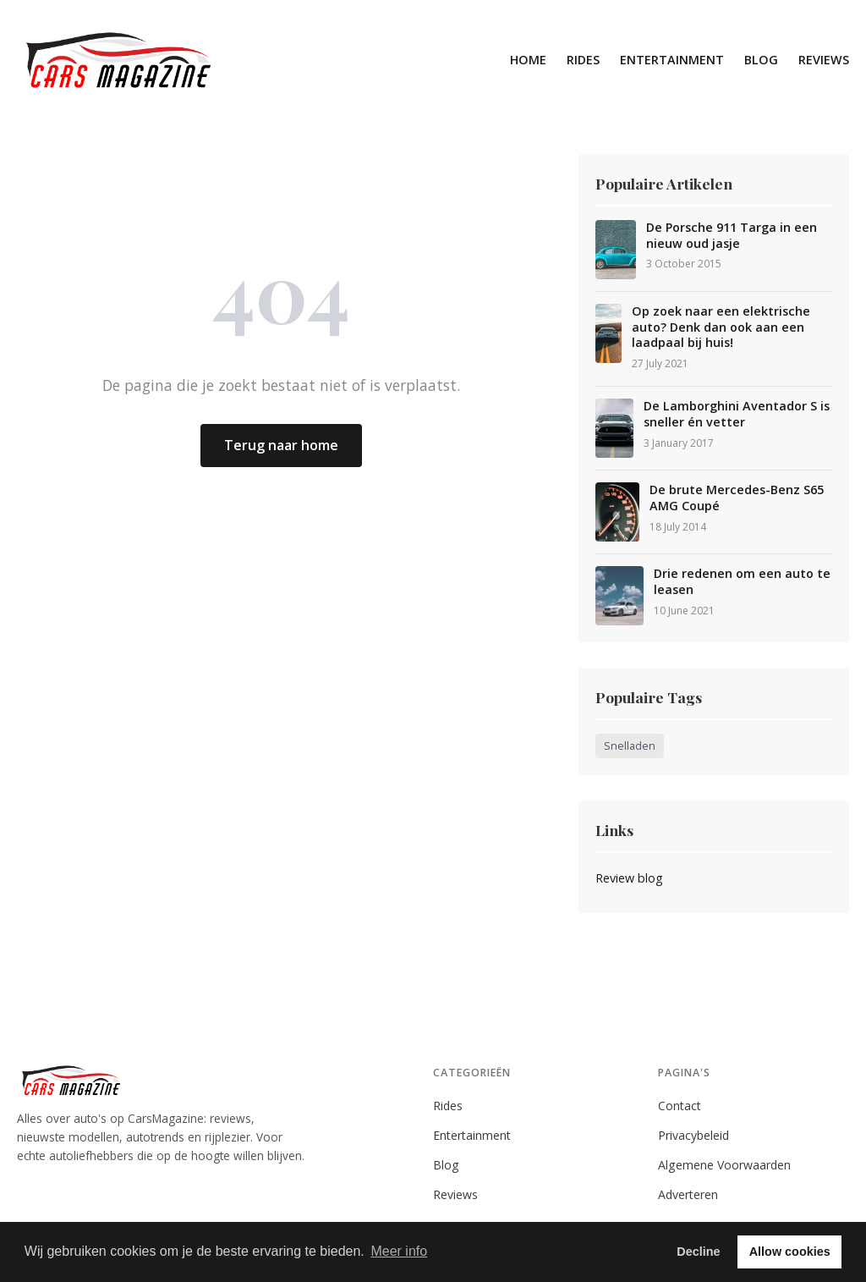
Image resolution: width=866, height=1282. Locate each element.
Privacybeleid (693, 1135)
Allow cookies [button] (789, 1251)
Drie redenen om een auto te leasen (742, 581)
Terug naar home (281, 445)
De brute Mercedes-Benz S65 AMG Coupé (737, 498)
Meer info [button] (398, 1251)
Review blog (629, 878)
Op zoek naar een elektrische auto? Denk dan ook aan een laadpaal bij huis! (721, 327)
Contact (679, 1106)
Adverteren (688, 1194)
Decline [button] (698, 1251)
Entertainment (672, 60)
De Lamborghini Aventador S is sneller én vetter (737, 414)
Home (528, 60)
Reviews (823, 60)
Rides (583, 60)
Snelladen (629, 746)
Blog (761, 60)
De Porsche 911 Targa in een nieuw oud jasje (731, 235)
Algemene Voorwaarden (724, 1165)
